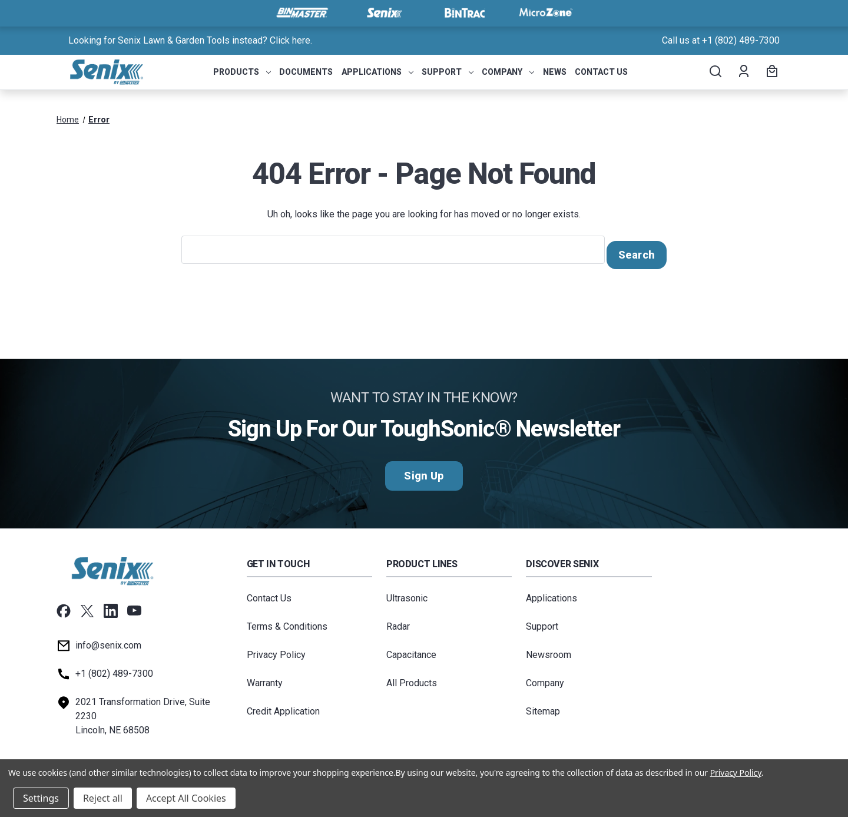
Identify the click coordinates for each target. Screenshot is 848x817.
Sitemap (543, 706)
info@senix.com (108, 640)
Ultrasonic (407, 593)
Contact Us (269, 593)
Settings (41, 798)
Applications (551, 593)
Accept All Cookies (186, 798)
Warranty (265, 678)
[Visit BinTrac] (464, 13)
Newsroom (548, 650)
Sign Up (423, 471)
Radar (398, 621)
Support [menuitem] (447, 72)
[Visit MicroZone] (545, 13)
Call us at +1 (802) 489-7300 (721, 40)
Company (545, 678)
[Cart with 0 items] (770, 72)
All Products (411, 678)
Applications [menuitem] (377, 72)
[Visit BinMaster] (302, 13)
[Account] (743, 72)
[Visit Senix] (383, 13)
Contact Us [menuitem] (601, 72)
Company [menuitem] (508, 72)
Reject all (102, 798)
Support (542, 621)
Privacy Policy (276, 650)
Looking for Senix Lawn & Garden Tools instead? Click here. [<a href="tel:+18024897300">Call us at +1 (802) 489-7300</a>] (190, 40)
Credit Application (283, 706)
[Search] (715, 72)
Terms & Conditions (287, 621)
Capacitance (411, 650)
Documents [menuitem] (306, 72)
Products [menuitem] (242, 72)
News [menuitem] (555, 72)
